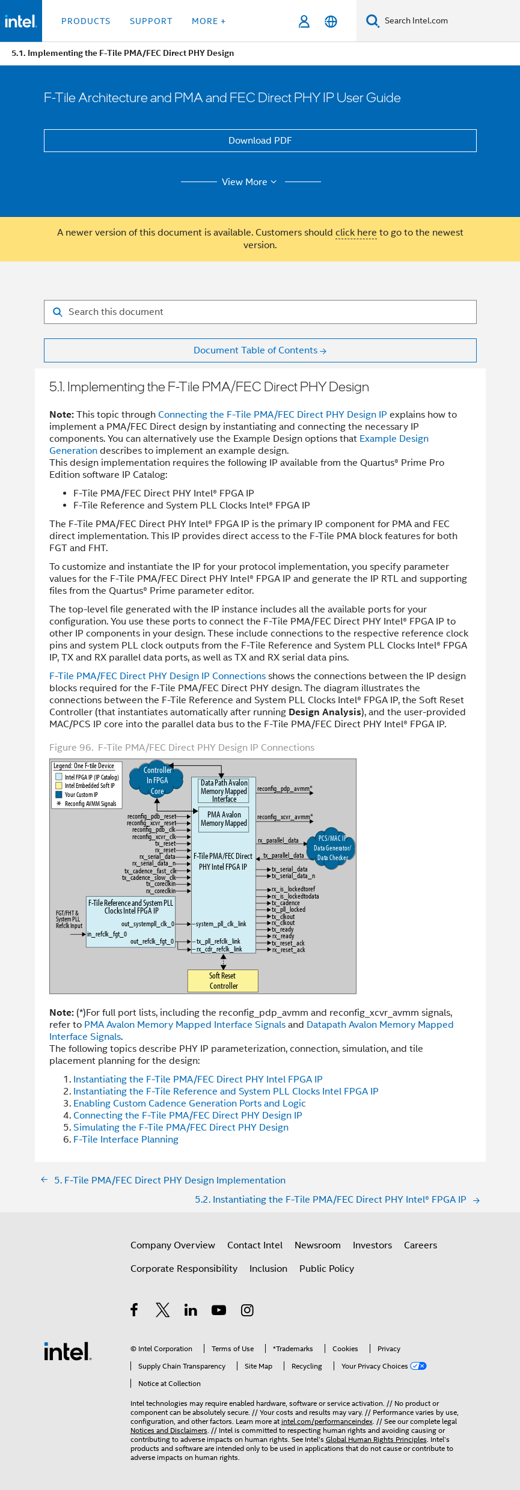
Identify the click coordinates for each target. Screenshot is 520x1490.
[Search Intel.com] (450, 21)
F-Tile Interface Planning (126, 1140)
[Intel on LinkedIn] (191, 1312)
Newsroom (318, 1245)
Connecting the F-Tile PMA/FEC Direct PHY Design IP (272, 415)
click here (356, 233)
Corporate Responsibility (183, 1269)
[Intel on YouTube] (219, 1312)
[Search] (373, 20)
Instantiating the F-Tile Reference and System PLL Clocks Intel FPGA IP (226, 1091)
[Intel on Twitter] (163, 1312)
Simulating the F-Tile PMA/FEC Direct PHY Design (181, 1128)
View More (251, 182)
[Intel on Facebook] (135, 1312)
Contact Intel (255, 1245)
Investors (372, 1245)
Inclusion (268, 1269)
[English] (331, 21)
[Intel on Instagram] (248, 1312)
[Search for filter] (260, 312)
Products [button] (86, 21)
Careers (420, 1245)
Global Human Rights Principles (376, 1439)
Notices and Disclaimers (168, 1430)
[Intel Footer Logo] (68, 1351)
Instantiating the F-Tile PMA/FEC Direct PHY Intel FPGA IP (198, 1079)
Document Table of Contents (255, 350)
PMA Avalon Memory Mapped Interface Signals (185, 1025)
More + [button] (209, 21)
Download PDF (260, 141)
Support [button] (151, 21)
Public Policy (326, 1269)
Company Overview (172, 1245)
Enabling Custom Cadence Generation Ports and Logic (189, 1104)
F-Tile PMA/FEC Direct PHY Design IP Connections (157, 676)
